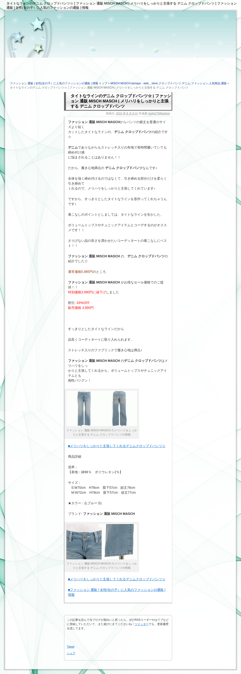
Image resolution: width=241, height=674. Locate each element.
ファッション (199, 83)
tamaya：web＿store (144, 83)
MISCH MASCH (121, 83)
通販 (224, 83)
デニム (186, 83)
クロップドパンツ (170, 83)
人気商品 (214, 83)
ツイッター (142, 624)
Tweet (70, 646)
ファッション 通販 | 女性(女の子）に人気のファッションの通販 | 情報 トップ (58, 83)
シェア (71, 653)
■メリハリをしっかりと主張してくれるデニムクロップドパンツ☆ (116, 446)
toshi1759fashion (159, 113)
